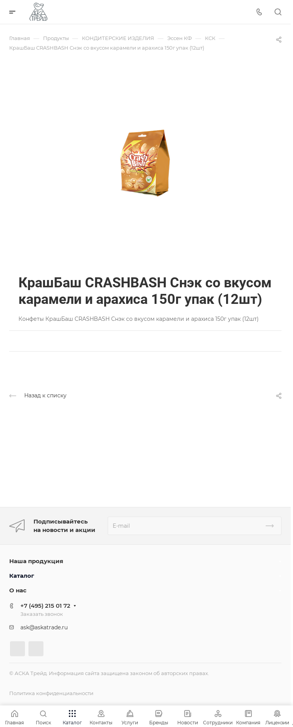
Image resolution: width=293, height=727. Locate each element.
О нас (18, 590)
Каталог (21, 575)
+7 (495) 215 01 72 (45, 605)
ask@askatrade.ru (44, 627)
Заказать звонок (41, 614)
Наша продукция (36, 561)
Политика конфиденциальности (51, 693)
